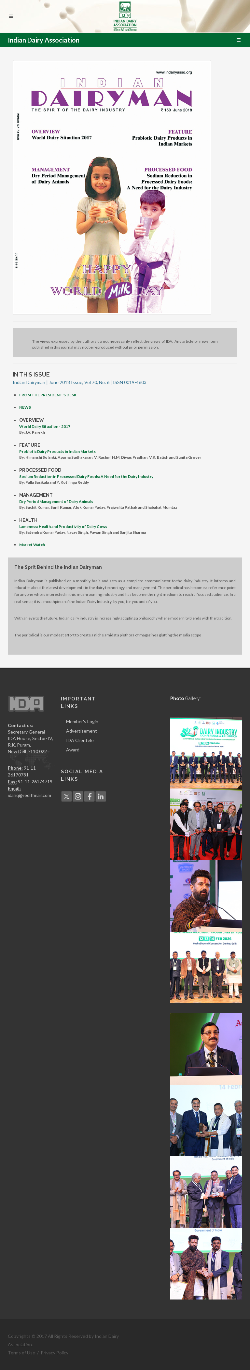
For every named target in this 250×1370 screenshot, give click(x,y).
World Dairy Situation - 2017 (44, 426)
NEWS (25, 407)
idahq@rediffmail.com (29, 795)
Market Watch (32, 544)
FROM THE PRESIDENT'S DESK (47, 394)
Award (72, 749)
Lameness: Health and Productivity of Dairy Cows (63, 526)
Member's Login (82, 721)
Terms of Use (21, 1352)
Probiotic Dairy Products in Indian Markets (57, 451)
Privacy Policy (54, 1352)
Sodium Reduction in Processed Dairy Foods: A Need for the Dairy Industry (86, 476)
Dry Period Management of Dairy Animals (56, 501)
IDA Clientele (80, 740)
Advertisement (81, 731)
